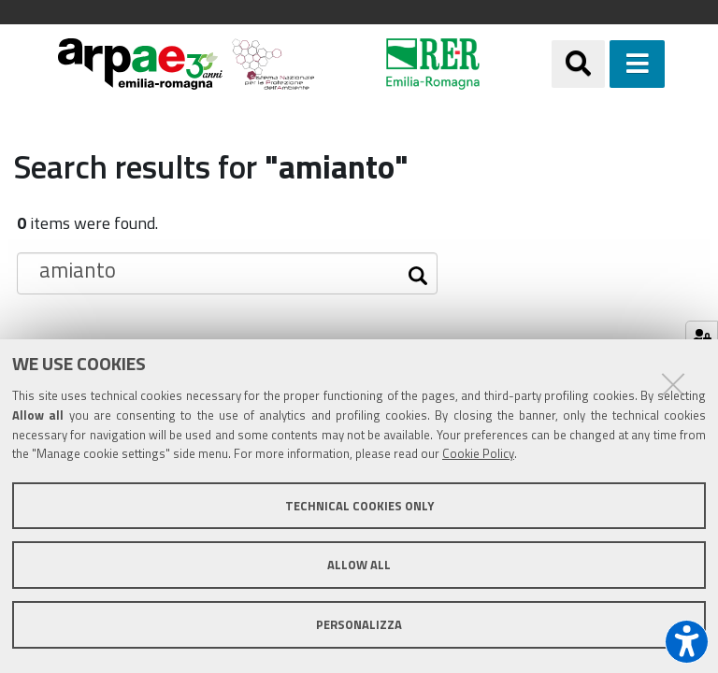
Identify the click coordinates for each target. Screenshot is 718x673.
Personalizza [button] (359, 624)
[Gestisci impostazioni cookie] (701, 337)
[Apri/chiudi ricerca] (578, 64)
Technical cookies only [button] (359, 505)
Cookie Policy (478, 453)
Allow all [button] (359, 564)
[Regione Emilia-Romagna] (433, 64)
